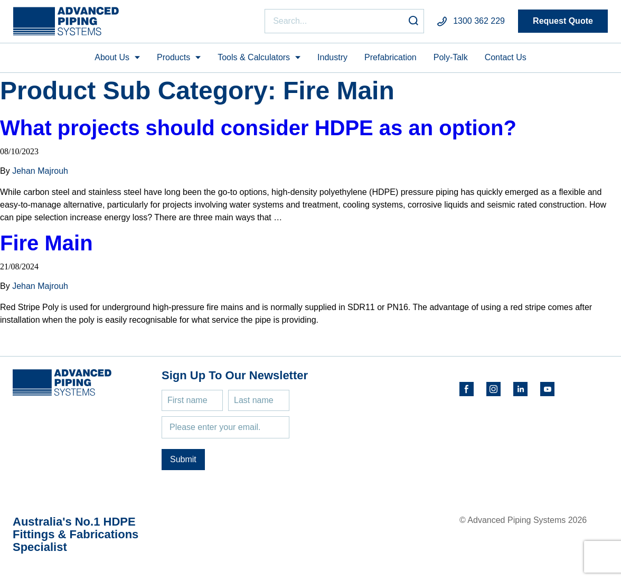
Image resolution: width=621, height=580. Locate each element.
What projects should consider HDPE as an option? (258, 127)
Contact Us (505, 57)
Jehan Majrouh (40, 170)
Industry (332, 57)
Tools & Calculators (254, 57)
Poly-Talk (451, 57)
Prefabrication (390, 57)
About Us (112, 57)
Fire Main (46, 243)
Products (173, 57)
